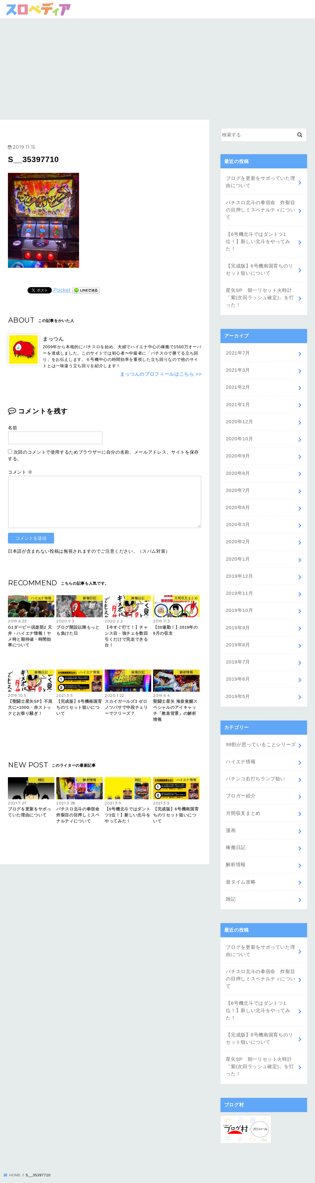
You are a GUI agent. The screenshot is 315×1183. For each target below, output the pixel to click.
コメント (20, 471)
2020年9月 (238, 449)
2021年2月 (238, 382)
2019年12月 (239, 566)
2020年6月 (238, 499)
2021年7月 (238, 349)
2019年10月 (239, 600)
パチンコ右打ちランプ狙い (255, 765)
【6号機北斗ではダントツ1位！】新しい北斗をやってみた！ (258, 239)
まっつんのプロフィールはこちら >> (160, 373)
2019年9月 (238, 617)
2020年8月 (238, 466)
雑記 (231, 882)
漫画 (231, 815)
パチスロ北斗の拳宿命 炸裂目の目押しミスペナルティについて (260, 208)
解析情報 (236, 849)
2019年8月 (238, 633)
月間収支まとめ (243, 798)
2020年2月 (238, 533)
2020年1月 (238, 550)
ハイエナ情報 (241, 748)
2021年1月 (238, 399)
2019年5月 (238, 684)
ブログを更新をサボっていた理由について (260, 182)
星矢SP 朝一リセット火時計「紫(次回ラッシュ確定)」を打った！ (260, 294)
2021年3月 (238, 365)
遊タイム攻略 (241, 865)
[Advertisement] (157, 66)
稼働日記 (236, 832)
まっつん (53, 339)
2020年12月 (239, 416)
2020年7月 (238, 483)
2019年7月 (238, 650)
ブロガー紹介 (241, 781)
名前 (12, 427)
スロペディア (153, 1175)
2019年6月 (238, 667)
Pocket (62, 290)
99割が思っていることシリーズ (261, 731)
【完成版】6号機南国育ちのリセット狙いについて (259, 267)
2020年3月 (238, 516)
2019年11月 (239, 583)
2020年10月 (239, 432)
